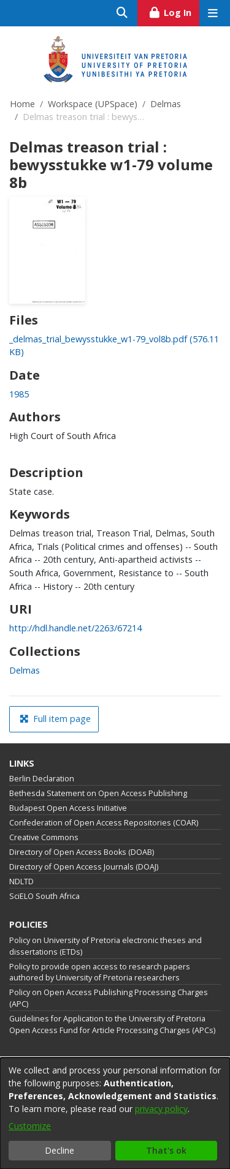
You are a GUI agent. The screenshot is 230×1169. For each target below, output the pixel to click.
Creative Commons (44, 837)
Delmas (165, 104)
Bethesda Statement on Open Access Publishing (98, 793)
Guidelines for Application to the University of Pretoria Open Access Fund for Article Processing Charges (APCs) (112, 1024)
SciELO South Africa (44, 896)
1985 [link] (19, 394)
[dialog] (115, 1113)
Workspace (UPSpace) (92, 104)
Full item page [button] (55, 718)
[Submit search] (122, 13)
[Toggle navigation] (212, 13)
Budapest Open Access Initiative (68, 808)
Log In (174, 11)
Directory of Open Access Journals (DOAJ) (83, 867)
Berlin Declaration (41, 778)
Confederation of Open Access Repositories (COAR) (103, 823)
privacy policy (161, 1108)
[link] (24, 670)
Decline (59, 1150)
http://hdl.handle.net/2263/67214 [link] (75, 628)
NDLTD (21, 881)
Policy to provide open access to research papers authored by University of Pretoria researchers (99, 972)
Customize (30, 1126)
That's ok (166, 1150)
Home (22, 104)
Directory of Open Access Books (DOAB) (81, 852)
